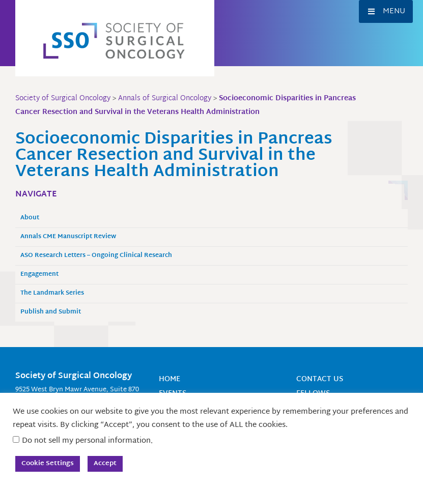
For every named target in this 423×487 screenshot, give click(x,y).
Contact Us (319, 379)
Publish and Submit (50, 312)
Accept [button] (105, 463)
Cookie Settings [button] (47, 463)
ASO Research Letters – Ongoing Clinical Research (96, 255)
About (29, 218)
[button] (386, 11)
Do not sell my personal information (86, 441)
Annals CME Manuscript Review (68, 237)
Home (169, 379)
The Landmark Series (52, 293)
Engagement (39, 274)
